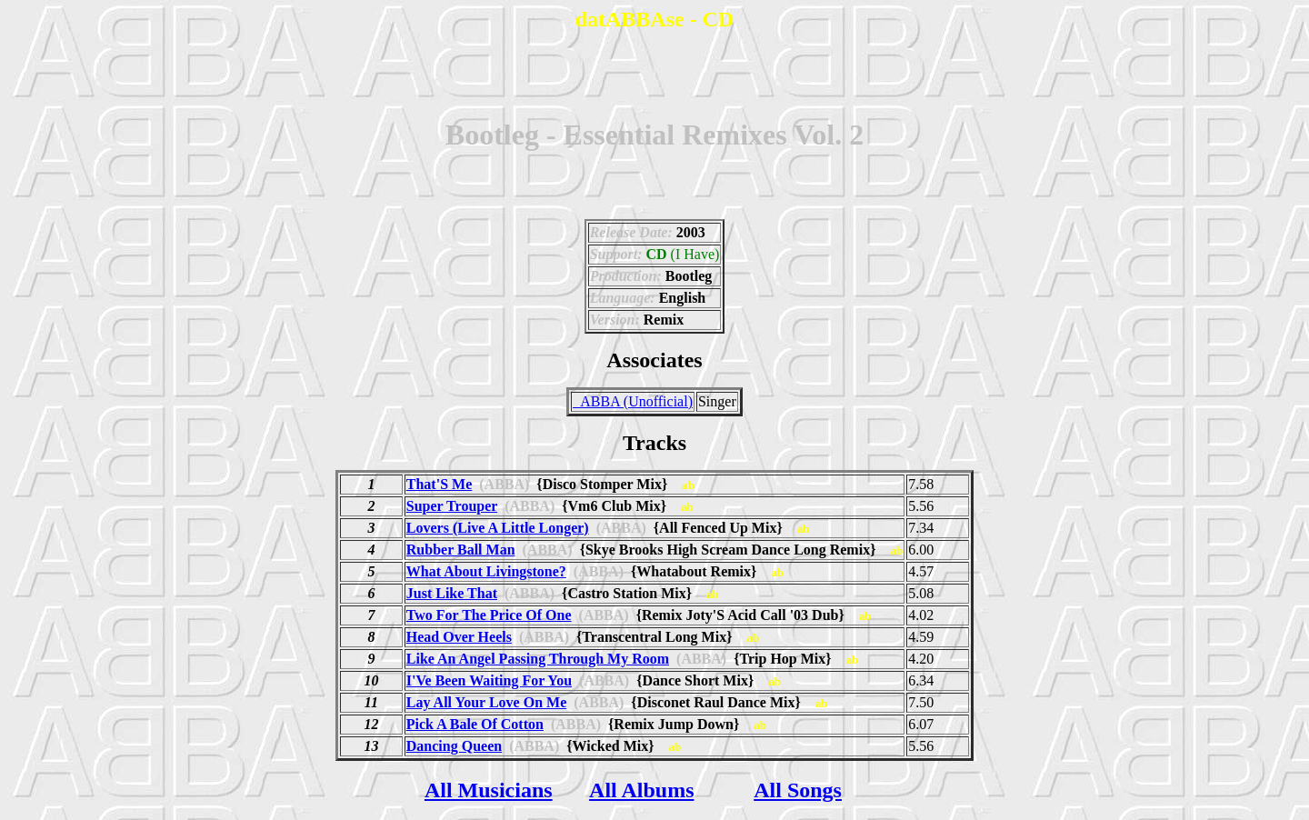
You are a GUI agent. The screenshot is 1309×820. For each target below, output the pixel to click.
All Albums (641, 790)
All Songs (798, 790)
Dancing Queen (454, 746)
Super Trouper (451, 506)
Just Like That (451, 593)
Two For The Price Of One (489, 615)
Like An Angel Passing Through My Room (537, 658)
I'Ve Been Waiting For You (489, 680)
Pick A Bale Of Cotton (475, 724)
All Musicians (489, 790)
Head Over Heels (459, 637)
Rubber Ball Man (460, 549)
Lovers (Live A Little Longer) (497, 527)
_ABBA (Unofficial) (633, 401)
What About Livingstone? (486, 571)
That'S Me (439, 484)
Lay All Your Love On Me (486, 702)
